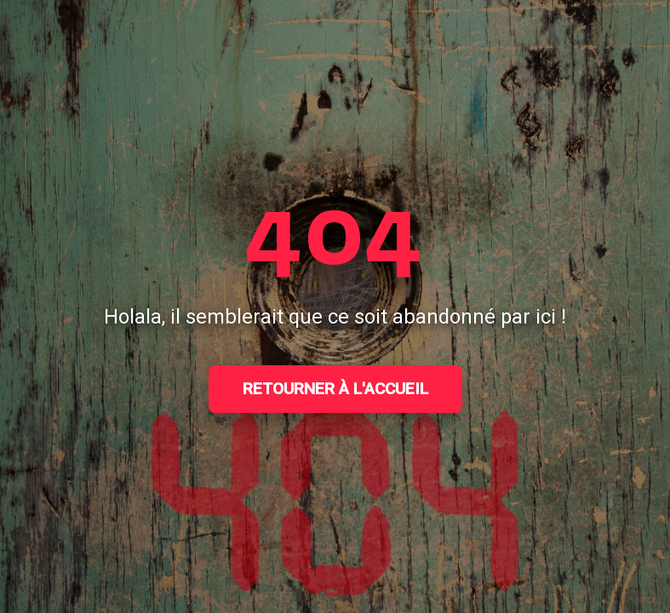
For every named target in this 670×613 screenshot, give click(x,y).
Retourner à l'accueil (335, 388)
